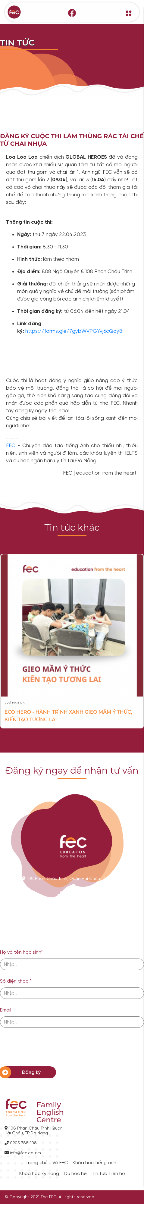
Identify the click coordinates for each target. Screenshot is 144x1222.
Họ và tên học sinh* (21, 952)
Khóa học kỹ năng (39, 1173)
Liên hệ (117, 1173)
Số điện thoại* (15, 981)
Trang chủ (36, 1163)
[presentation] (46, 1047)
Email (5, 1010)
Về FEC (60, 1163)
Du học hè (75, 1173)
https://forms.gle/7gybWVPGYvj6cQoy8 (73, 331)
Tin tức (99, 1173)
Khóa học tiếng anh (94, 1163)
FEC (11, 445)
